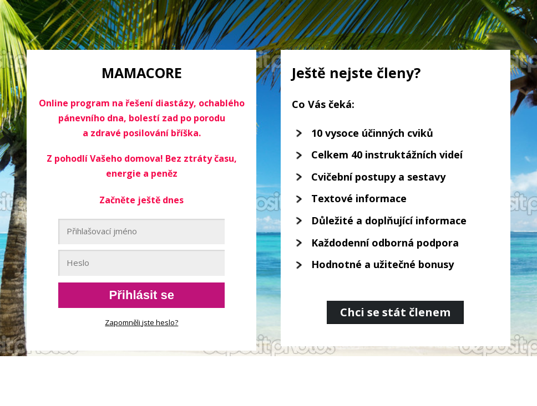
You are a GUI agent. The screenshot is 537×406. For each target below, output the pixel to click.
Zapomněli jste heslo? (141, 322)
